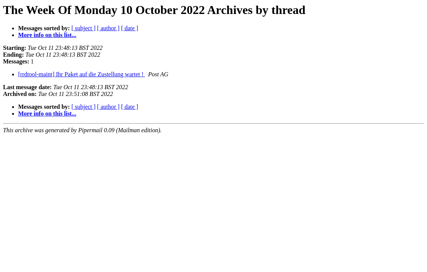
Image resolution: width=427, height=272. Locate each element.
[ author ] (108, 28)
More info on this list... (47, 35)
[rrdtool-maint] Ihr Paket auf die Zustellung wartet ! (81, 74)
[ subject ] (83, 28)
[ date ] (129, 28)
